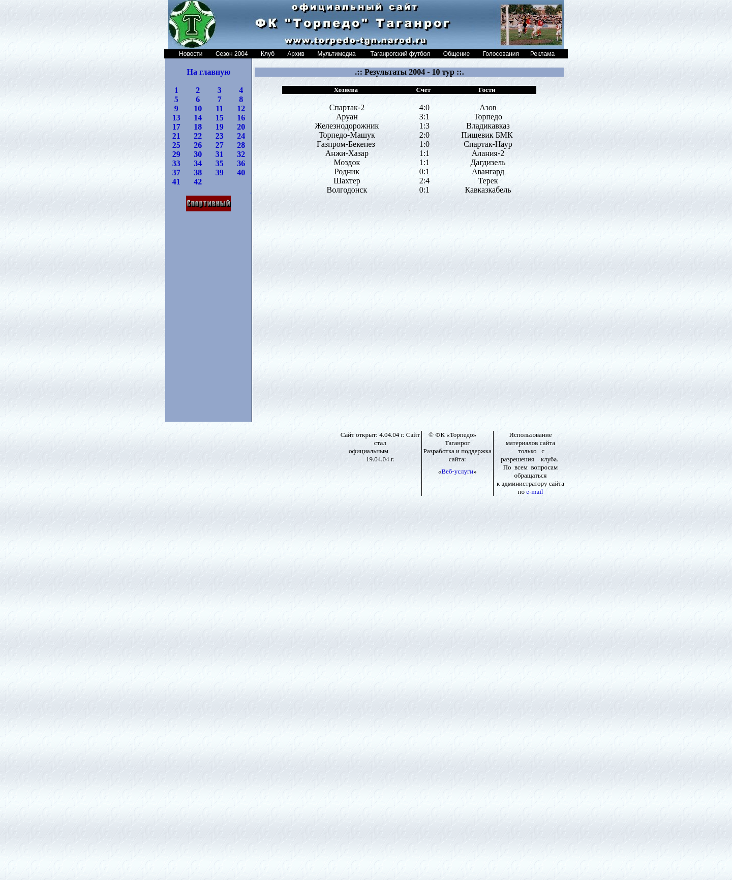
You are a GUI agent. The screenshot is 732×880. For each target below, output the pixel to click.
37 (176, 172)
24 (241, 136)
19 (220, 126)
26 (198, 145)
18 (198, 126)
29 (176, 154)
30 (198, 154)
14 (198, 117)
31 (220, 154)
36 (241, 163)
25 (176, 145)
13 (176, 117)
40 (241, 172)
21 (176, 136)
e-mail (534, 491)
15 (220, 117)
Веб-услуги (457, 471)
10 (198, 108)
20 (241, 126)
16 (241, 117)
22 (198, 136)
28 (241, 145)
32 (241, 154)
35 (220, 163)
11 (219, 108)
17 (176, 126)
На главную (209, 72)
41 (176, 181)
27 (220, 145)
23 (220, 136)
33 (176, 163)
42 (198, 181)
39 (220, 172)
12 (241, 108)
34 (198, 163)
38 (198, 172)
